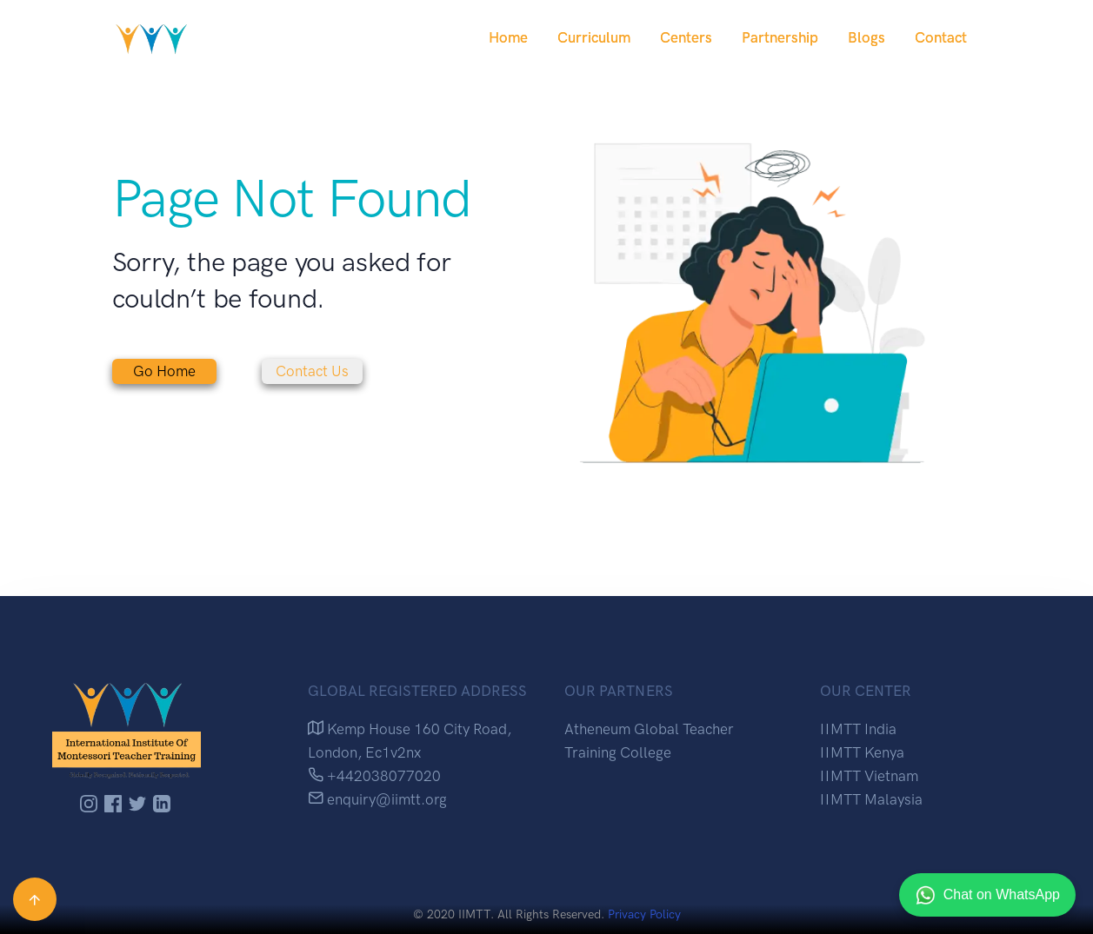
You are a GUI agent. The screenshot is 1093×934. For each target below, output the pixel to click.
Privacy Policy (644, 914)
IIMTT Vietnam (869, 776)
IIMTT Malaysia (871, 799)
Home (508, 37)
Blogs (866, 37)
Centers (686, 37)
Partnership (780, 37)
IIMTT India (858, 729)
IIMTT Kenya (862, 752)
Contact (941, 37)
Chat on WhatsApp (987, 895)
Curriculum (593, 37)
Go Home (164, 371)
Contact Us (312, 371)
